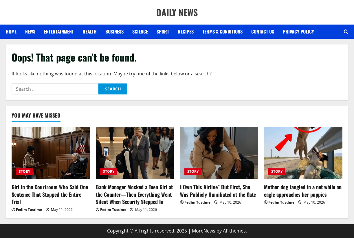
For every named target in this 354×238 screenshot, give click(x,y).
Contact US (262, 31)
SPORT (163, 31)
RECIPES (186, 31)
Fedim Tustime (29, 209)
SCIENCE (140, 31)
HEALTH (89, 31)
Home (11, 31)
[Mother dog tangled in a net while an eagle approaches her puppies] (303, 153)
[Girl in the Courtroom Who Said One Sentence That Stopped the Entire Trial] (51, 153)
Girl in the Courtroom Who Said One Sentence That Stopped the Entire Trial (50, 194)
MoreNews (203, 231)
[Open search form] (346, 31)
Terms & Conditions (222, 31)
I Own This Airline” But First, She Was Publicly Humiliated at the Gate (218, 190)
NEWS (30, 31)
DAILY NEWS (177, 12)
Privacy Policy (298, 31)
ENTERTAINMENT (59, 31)
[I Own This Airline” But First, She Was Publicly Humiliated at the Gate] (219, 153)
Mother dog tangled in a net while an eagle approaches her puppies (303, 190)
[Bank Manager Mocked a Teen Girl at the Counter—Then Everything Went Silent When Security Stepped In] (135, 153)
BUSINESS (114, 31)
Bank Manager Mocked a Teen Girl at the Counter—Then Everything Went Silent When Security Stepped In (134, 194)
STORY (24, 171)
